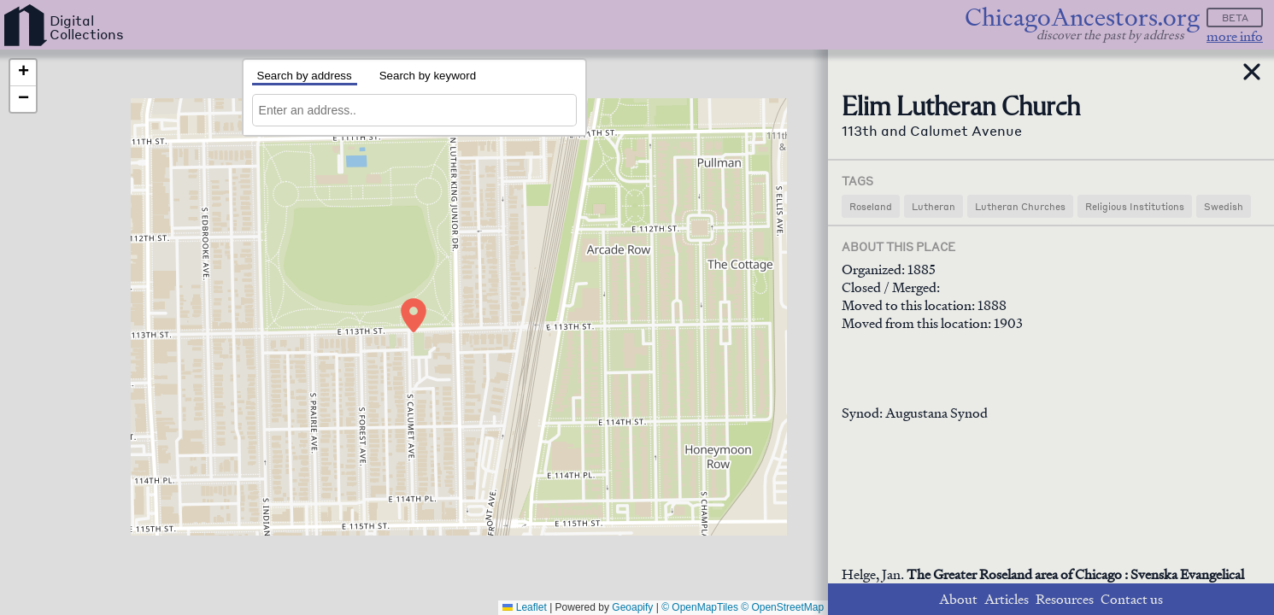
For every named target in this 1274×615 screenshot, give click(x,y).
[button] (413, 315)
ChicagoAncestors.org (1082, 17)
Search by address (304, 75)
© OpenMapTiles (699, 607)
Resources (1065, 599)
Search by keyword (427, 75)
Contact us (1132, 599)
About (958, 599)
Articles (1006, 599)
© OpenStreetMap (782, 607)
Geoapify (632, 607)
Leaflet (524, 607)
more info (1234, 36)
